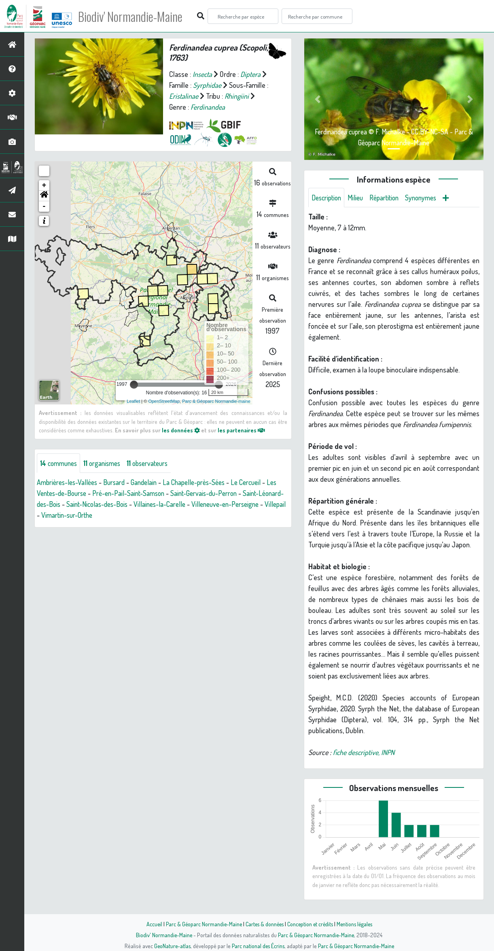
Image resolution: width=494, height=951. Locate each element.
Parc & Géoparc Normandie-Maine (201, 924)
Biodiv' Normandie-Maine (132, 16)
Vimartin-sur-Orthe (127, 515)
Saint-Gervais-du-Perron (225, 493)
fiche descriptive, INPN (364, 752)
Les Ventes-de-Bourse (69, 493)
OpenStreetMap (164, 401)
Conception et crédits (311, 924)
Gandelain (149, 482)
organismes (106, 463)
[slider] (134, 385)
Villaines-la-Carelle (193, 504)
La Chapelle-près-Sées (202, 482)
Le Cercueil (258, 482)
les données (181, 430)
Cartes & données (264, 924)
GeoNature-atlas (170, 945)
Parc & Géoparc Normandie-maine (216, 401)
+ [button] (44, 185)
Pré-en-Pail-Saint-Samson (146, 493)
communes (60, 463)
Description (328, 197)
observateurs (154, 463)
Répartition (389, 197)
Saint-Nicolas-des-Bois (127, 504)
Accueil (150, 924)
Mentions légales (357, 924)
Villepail (83, 515)
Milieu (358, 197)
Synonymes (428, 197)
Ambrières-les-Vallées (69, 482)
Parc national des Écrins (258, 945)
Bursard (118, 482)
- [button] (44, 206)
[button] (44, 196)
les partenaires (242, 430)
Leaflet (133, 401)
